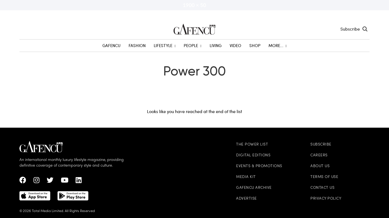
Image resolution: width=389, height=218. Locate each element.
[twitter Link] (50, 181)
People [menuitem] (192, 45)
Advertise (246, 198)
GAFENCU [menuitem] (111, 45)
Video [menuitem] (235, 45)
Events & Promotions (259, 166)
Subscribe (350, 29)
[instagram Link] (36, 181)
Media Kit (246, 177)
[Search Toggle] (365, 29)
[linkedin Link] (79, 181)
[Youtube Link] (64, 181)
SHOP (254, 45)
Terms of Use (324, 177)
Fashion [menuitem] (137, 45)
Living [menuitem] (216, 45)
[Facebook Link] (22, 181)
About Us (320, 166)
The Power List (252, 144)
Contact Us (322, 188)
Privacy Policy (325, 198)
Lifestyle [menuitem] (165, 45)
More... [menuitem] (278, 45)
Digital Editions (253, 155)
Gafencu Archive (254, 188)
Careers (319, 155)
